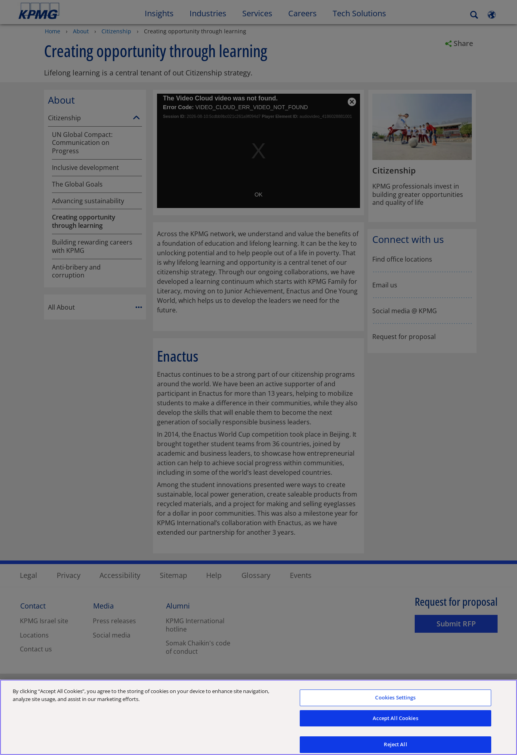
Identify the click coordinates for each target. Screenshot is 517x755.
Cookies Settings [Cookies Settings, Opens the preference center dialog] (395, 699)
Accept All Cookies (395, 720)
